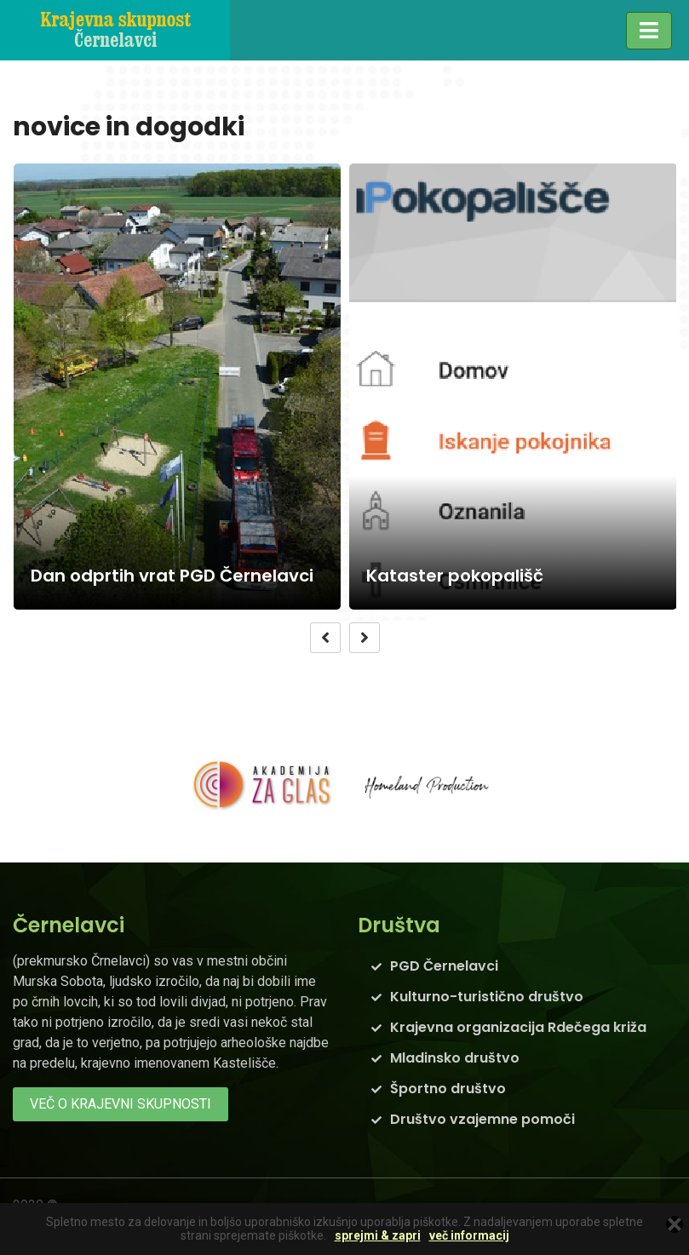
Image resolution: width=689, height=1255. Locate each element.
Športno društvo (448, 1088)
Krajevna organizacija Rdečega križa (518, 1027)
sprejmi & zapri (378, 1235)
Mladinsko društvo (455, 1058)
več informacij (469, 1235)
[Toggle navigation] (649, 30)
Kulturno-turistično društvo (486, 996)
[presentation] (325, 637)
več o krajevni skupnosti (120, 1104)
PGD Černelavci (444, 966)
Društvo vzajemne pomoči (482, 1119)
